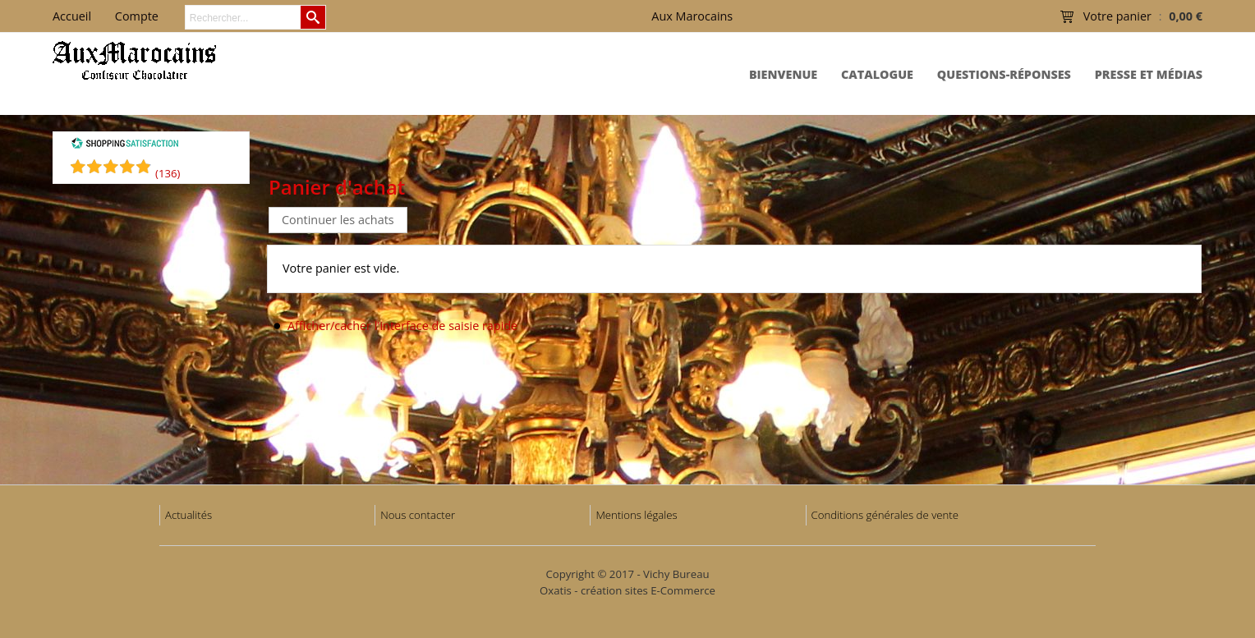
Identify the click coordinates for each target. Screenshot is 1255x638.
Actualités (188, 514)
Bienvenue (783, 74)
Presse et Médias (1148, 74)
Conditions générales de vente (884, 514)
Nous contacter (417, 514)
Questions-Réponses (1004, 74)
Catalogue (877, 74)
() (167, 173)
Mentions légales (636, 514)
